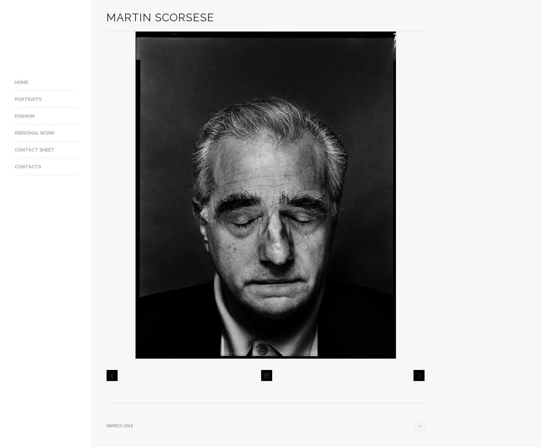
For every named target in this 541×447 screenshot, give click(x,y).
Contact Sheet (35, 150)
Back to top (420, 426)
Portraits (28, 99)
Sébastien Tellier (112, 375)
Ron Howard (419, 375)
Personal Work (35, 133)
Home (21, 82)
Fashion (24, 116)
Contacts (28, 166)
